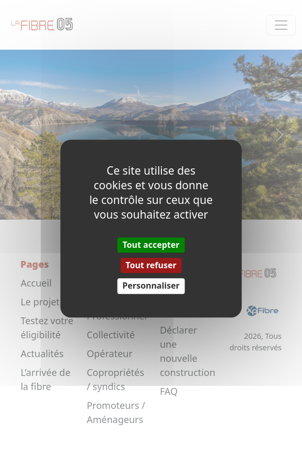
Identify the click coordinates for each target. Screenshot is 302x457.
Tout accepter (150, 244)
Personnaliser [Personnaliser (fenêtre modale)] (150, 286)
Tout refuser (150, 265)
